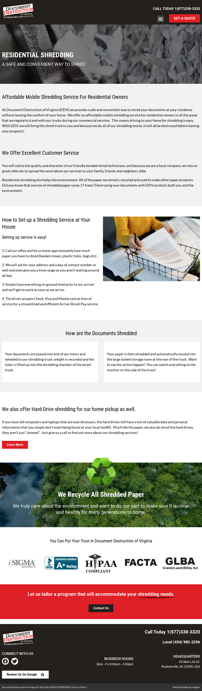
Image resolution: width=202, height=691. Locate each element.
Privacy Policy (79, 687)
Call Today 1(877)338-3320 (176, 9)
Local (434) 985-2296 (181, 642)
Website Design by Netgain (186, 687)
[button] (160, 19)
